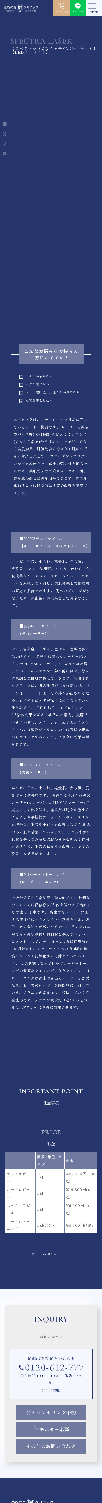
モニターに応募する (39, 1255)
